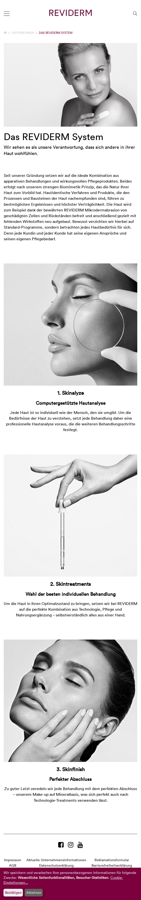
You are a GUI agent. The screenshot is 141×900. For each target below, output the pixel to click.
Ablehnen (34, 892)
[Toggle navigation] (6, 13)
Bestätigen (13, 892)
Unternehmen (22, 32)
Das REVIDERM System (55, 32)
